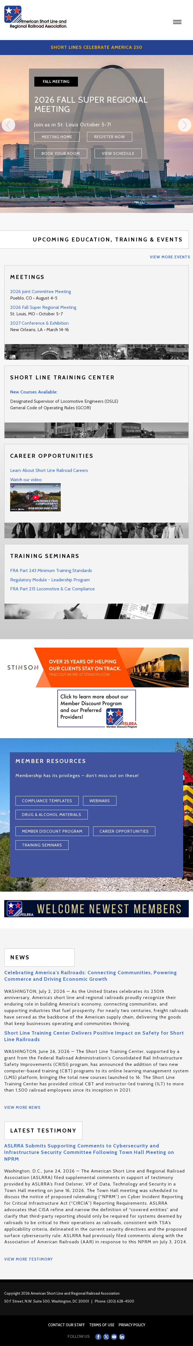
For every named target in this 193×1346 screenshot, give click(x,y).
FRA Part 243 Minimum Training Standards (51, 570)
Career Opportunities (124, 831)
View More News (22, 1107)
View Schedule (118, 153)
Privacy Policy (132, 1325)
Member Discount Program (52, 831)
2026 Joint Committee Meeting (40, 291)
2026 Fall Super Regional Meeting (43, 307)
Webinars (99, 800)
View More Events (170, 257)
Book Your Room (61, 153)
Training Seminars (42, 845)
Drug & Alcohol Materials (51, 814)
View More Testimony (28, 1259)
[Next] (184, 165)
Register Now (109, 136)
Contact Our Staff (66, 1325)
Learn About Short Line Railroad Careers (49, 470)
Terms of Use (102, 1325)
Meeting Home (57, 136)
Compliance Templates (47, 800)
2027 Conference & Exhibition (39, 323)
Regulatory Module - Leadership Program (50, 579)
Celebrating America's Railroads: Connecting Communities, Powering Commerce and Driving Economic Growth (90, 975)
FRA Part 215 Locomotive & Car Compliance (52, 588)
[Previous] (8, 165)
